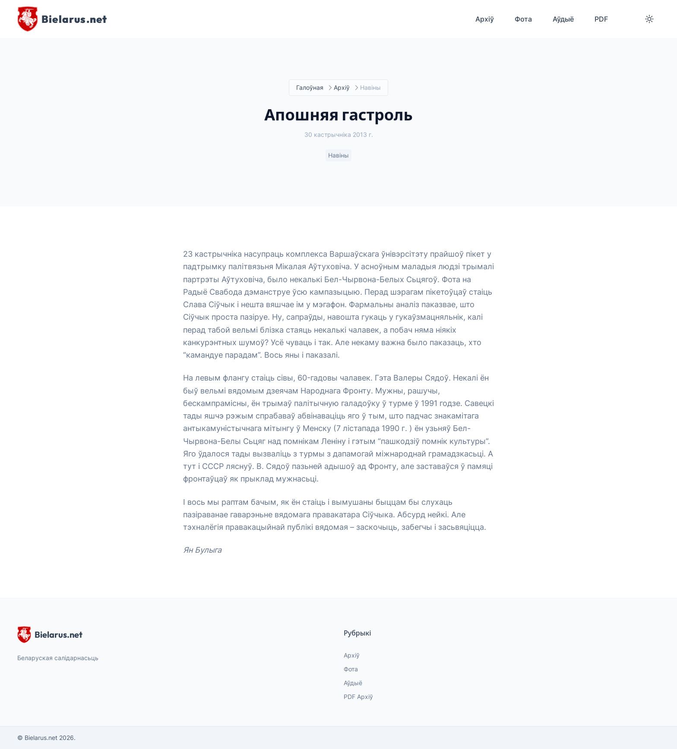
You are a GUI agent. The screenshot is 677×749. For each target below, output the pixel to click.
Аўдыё (353, 682)
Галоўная (309, 87)
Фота (351, 669)
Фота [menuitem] (523, 19)
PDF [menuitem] (601, 19)
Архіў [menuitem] (484, 19)
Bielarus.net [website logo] (49, 634)
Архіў (342, 87)
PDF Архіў (358, 696)
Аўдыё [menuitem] (563, 19)
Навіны (338, 155)
